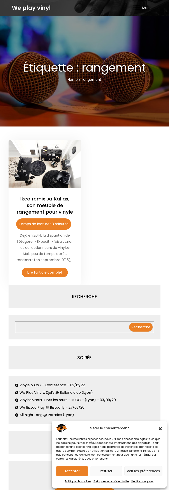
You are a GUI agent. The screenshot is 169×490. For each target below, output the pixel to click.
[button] (160, 428)
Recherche (140, 327)
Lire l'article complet (44, 272)
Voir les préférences (143, 471)
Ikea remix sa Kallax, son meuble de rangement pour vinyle (45, 205)
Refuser (106, 471)
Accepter (72, 471)
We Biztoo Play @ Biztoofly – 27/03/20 (51, 407)
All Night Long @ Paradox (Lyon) (46, 414)
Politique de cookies (78, 481)
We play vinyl (31, 8)
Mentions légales (142, 481)
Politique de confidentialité (111, 481)
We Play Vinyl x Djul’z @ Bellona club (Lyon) (56, 392)
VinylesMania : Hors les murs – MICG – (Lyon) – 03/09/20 (67, 399)
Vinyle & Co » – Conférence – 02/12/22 (52, 385)
